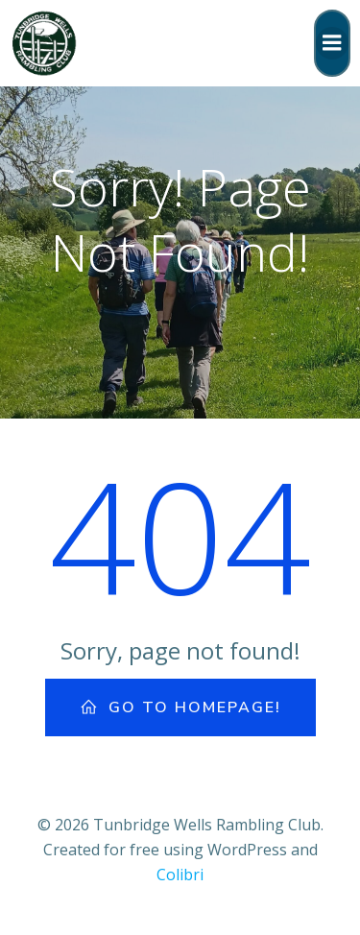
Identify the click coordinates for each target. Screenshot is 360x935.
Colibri (180, 874)
